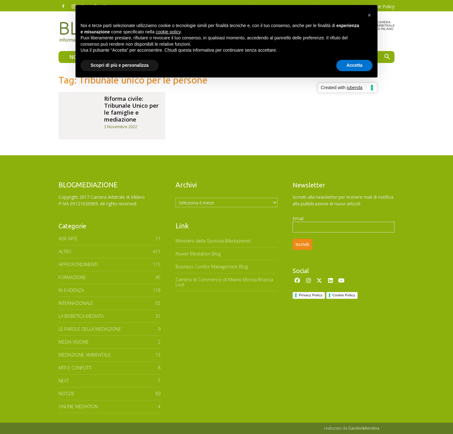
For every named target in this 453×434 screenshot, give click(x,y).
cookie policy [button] (168, 31)
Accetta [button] (354, 65)
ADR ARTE (68, 239)
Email (298, 218)
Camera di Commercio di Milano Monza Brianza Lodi (224, 282)
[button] (386, 57)
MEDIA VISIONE (74, 342)
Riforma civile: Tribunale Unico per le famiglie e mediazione (131, 109)
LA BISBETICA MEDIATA (81, 316)
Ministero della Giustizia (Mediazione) (213, 241)
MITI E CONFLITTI (75, 368)
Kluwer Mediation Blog (198, 254)
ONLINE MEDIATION (78, 406)
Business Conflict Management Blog (212, 267)
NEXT (64, 381)
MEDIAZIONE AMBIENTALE (85, 355)
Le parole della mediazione (90, 329)
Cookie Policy (344, 295)
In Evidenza (71, 290)
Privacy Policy (310, 295)
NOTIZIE (67, 394)
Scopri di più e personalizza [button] (119, 65)
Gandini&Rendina (363, 428)
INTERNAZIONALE (76, 303)
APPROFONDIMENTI (78, 264)
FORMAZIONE (72, 277)
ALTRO (65, 251)
